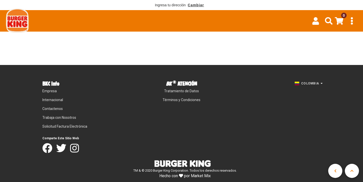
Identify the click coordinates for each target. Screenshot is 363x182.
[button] (329, 21)
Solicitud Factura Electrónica (64, 126)
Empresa (49, 91)
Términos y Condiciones (181, 100)
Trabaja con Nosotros (59, 118)
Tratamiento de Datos (181, 91)
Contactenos (52, 109)
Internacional (52, 100)
